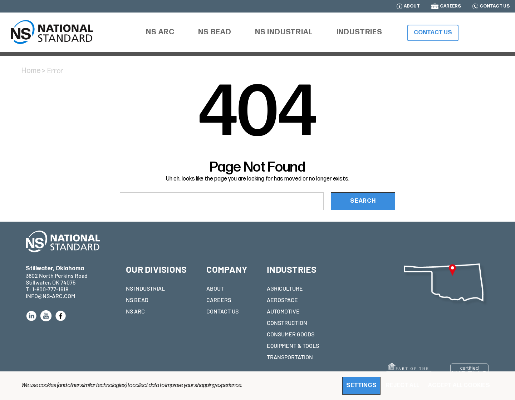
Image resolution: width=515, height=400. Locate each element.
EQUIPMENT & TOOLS (293, 345)
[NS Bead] (214, 33)
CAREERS (450, 6)
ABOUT (412, 6)
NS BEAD (137, 299)
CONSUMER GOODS (290, 334)
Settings (361, 385)
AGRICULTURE (285, 288)
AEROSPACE (282, 299)
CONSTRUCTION (287, 322)
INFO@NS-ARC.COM (50, 295)
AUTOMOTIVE (283, 311)
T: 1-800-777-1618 (47, 289)
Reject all (402, 385)
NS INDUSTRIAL (145, 288)
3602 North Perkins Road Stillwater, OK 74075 (57, 275)
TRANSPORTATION (290, 357)
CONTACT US (495, 6)
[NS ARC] (160, 33)
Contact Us (433, 32)
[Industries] (359, 32)
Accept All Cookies (459, 385)
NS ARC (135, 311)
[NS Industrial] (284, 33)
